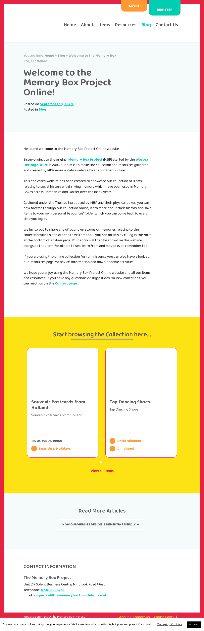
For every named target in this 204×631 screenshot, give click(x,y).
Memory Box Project (85, 159)
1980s (46, 441)
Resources (125, 25)
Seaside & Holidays (51, 448)
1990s (57, 441)
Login (134, 6)
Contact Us (167, 25)
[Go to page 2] (103, 462)
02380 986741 (52, 590)
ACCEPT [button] (193, 624)
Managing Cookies (169, 624)
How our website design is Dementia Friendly (99, 524)
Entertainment (125, 441)
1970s (35, 441)
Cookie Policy (164, 617)
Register (165, 10)
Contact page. (66, 283)
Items (104, 25)
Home (70, 25)
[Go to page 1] (100, 462)
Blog (146, 25)
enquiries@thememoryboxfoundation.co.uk (70, 595)
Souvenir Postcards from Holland (58, 405)
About (87, 25)
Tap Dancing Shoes (130, 402)
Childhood (122, 448)
